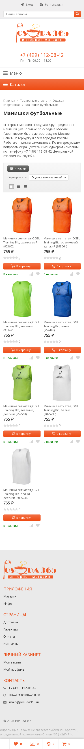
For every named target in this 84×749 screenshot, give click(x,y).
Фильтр (18, 168)
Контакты (10, 643)
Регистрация (51, 4)
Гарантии (10, 629)
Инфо (7, 603)
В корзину (21, 266)
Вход (27, 4)
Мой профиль (13, 669)
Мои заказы (12, 662)
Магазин (9, 596)
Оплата (9, 636)
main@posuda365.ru (24, 702)
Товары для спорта (33, 100)
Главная (9, 100)
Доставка (10, 622)
